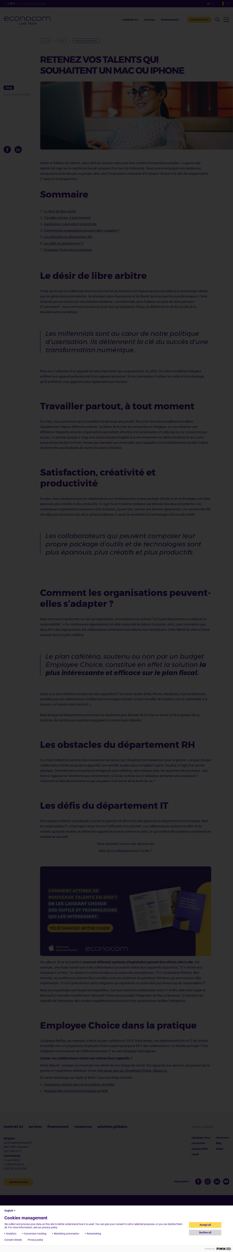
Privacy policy (35, 1239)
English (10, 1210)
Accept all (205, 1224)
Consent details (13, 1239)
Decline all (205, 1232)
